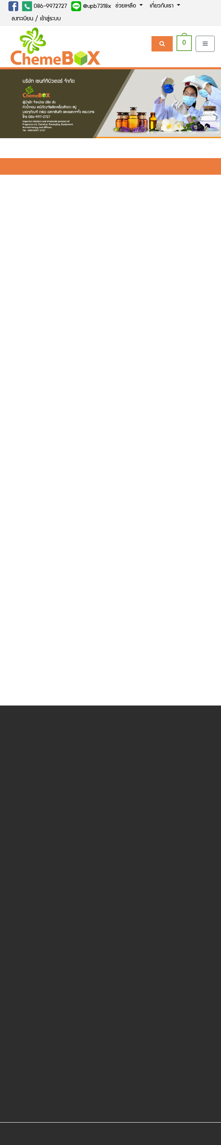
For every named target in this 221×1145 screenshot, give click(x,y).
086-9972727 (44, 6)
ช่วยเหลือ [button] (126, 6)
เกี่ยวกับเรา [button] (162, 6)
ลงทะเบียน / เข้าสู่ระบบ (36, 19)
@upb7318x (91, 6)
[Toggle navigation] (205, 44)
